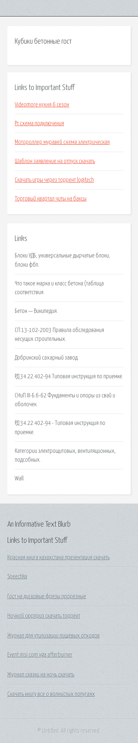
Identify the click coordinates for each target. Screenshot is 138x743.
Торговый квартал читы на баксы (50, 199)
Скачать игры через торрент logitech (54, 180)
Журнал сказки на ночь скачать (40, 675)
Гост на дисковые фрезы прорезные (46, 596)
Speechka (17, 577)
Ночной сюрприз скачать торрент (43, 616)
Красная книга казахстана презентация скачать (58, 557)
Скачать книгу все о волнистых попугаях (51, 694)
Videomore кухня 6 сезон (42, 105)
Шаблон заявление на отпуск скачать (55, 161)
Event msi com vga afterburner (39, 655)
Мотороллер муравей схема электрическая (62, 142)
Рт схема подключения (39, 123)
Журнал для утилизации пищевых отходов (53, 636)
